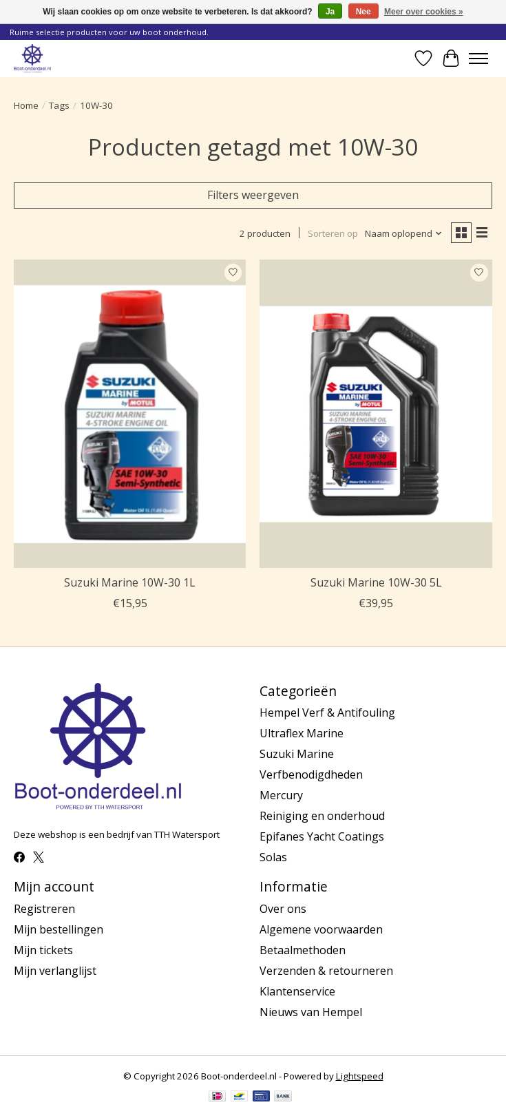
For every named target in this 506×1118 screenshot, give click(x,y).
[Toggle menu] (478, 58)
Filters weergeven (253, 194)
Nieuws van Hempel (311, 1012)
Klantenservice (297, 991)
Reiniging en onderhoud (322, 815)
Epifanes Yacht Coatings (322, 836)
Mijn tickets (43, 950)
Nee (363, 12)
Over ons (283, 908)
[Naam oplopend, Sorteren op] (404, 233)
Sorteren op (333, 233)
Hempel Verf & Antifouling (327, 712)
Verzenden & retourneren (326, 970)
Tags (59, 105)
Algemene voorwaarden (321, 929)
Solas (273, 857)
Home (26, 105)
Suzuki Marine (297, 753)
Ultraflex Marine (302, 733)
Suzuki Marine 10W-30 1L (130, 582)
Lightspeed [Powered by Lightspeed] (359, 1076)
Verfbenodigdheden (311, 774)
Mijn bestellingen (58, 929)
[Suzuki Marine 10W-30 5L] (376, 414)
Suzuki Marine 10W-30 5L (376, 582)
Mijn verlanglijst (55, 970)
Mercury (281, 795)
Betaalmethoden (303, 950)
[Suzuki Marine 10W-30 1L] (130, 414)
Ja (330, 12)
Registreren (44, 908)
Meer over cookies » (423, 12)
